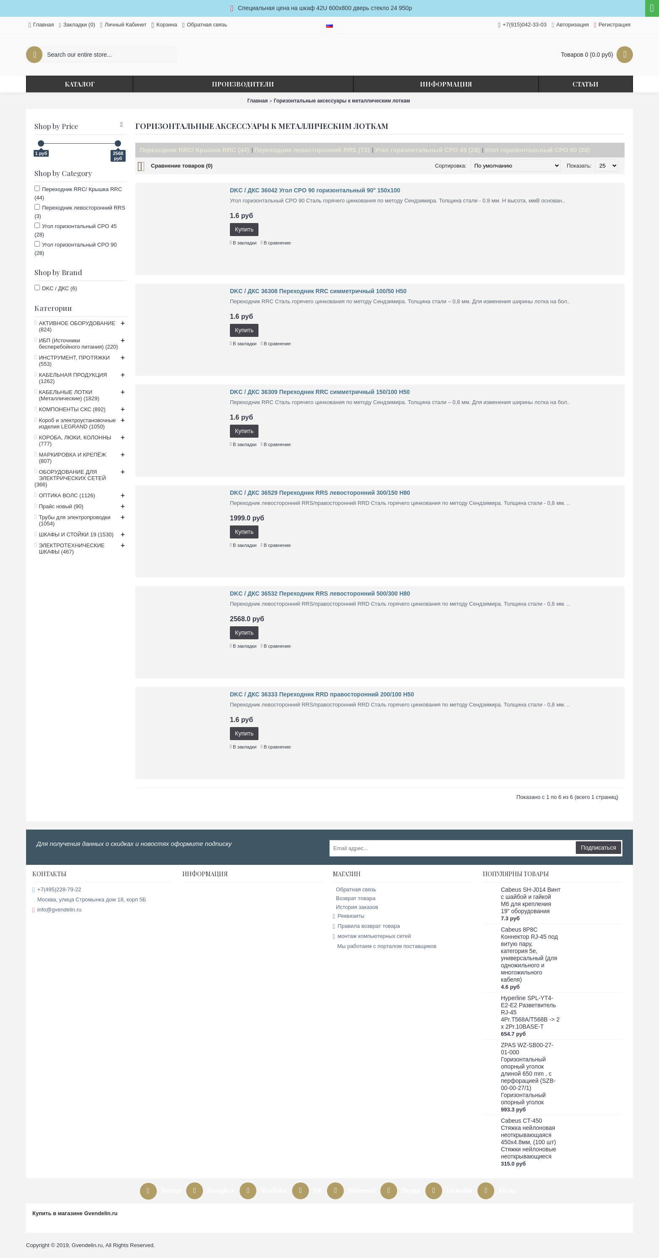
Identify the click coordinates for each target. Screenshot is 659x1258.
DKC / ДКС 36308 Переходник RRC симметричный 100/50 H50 (318, 291)
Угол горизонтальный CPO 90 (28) (537, 149)
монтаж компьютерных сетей (372, 936)
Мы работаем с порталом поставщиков (385, 946)
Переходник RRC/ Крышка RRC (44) (194, 149)
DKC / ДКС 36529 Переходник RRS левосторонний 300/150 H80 (320, 492)
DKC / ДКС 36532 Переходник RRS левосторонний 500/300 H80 (320, 593)
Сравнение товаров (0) (182, 166)
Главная (257, 101)
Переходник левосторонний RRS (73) (312, 149)
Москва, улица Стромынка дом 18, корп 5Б (89, 899)
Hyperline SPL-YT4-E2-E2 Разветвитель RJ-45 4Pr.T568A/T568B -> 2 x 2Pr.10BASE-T (530, 1012)
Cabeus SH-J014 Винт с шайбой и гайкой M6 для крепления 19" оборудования (531, 900)
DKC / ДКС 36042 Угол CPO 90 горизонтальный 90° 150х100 (315, 190)
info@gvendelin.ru (57, 910)
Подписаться (598, 847)
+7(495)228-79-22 (56, 889)
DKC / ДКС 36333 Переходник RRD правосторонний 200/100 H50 (322, 694)
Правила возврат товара (366, 926)
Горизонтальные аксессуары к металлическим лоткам (342, 101)
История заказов (355, 907)
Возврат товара (354, 898)
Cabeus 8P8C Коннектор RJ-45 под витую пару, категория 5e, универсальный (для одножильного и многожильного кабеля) (529, 954)
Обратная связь (355, 889)
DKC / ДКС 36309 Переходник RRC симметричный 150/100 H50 (320, 392)
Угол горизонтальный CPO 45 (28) (427, 149)
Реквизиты (349, 916)
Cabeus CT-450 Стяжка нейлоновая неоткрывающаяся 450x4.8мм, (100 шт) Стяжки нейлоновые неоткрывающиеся (528, 1138)
